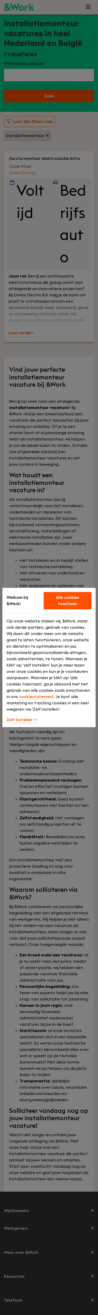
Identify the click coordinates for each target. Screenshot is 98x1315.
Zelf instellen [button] (22, 720)
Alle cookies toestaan (67, 600)
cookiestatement (36, 697)
